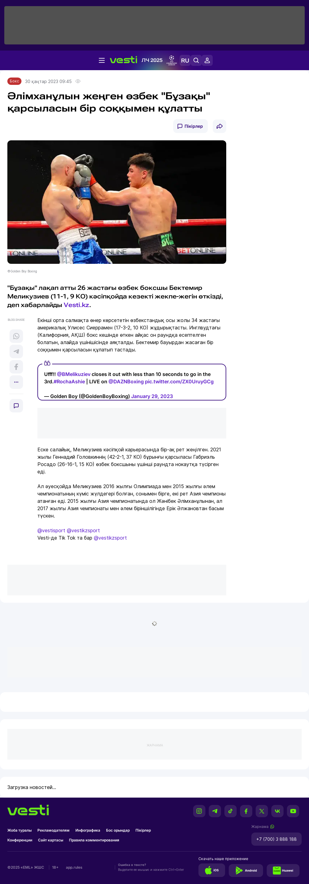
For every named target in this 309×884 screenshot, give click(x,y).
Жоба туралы (19, 830)
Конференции (19, 840)
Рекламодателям (53, 830)
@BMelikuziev (73, 374)
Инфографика (87, 830)
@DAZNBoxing (126, 381)
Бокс (14, 81)
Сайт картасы (50, 840)
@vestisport (51, 530)
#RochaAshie (69, 381)
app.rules (74, 867)
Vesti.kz (76, 305)
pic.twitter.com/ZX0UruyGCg (179, 381)
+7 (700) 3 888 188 (276, 839)
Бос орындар (118, 830)
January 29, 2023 (152, 396)
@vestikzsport (83, 530)
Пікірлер (194, 126)
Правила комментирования (94, 840)
